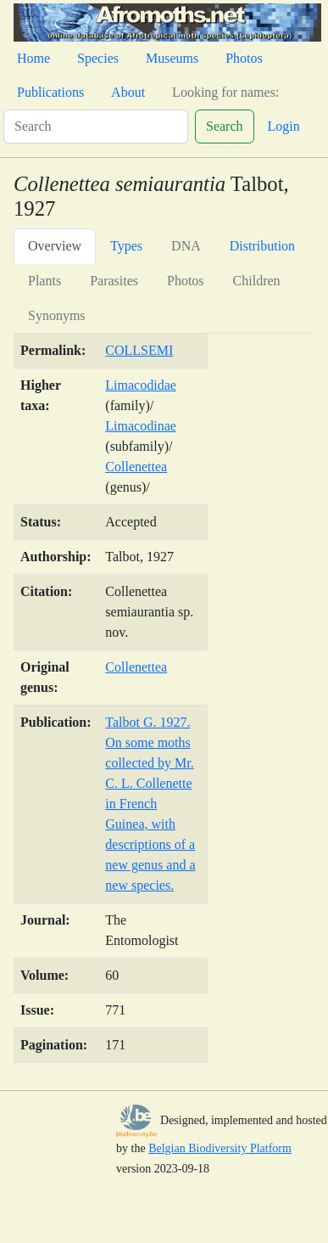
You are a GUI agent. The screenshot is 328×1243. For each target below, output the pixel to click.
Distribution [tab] (262, 246)
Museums (172, 58)
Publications (50, 92)
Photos (244, 58)
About (128, 92)
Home (33, 58)
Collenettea (136, 466)
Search (224, 126)
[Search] (95, 126)
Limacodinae (140, 426)
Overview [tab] (54, 246)
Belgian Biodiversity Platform (220, 1148)
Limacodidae (140, 385)
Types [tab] (126, 246)
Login (284, 126)
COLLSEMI (139, 350)
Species (98, 58)
